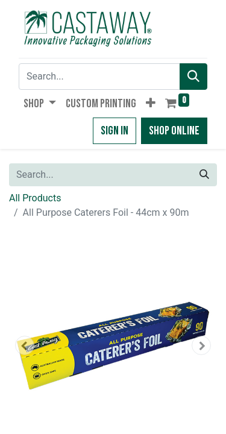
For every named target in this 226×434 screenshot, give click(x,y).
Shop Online (174, 131)
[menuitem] (101, 104)
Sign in (114, 131)
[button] (150, 104)
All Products (35, 198)
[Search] (193, 76)
